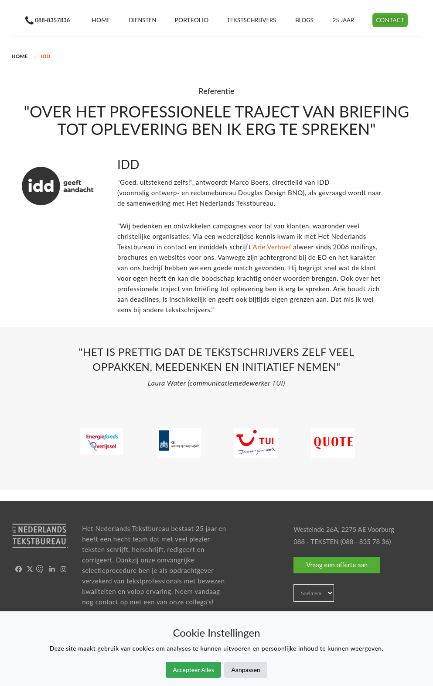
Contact (390, 20)
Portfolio (192, 20)
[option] (217, 370)
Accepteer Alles (193, 669)
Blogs (304, 20)
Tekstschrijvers (251, 20)
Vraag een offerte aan (337, 565)
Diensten (142, 20)
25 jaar (343, 20)
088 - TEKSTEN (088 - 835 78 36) (342, 541)
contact (107, 602)
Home (101, 20)
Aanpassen (245, 669)
